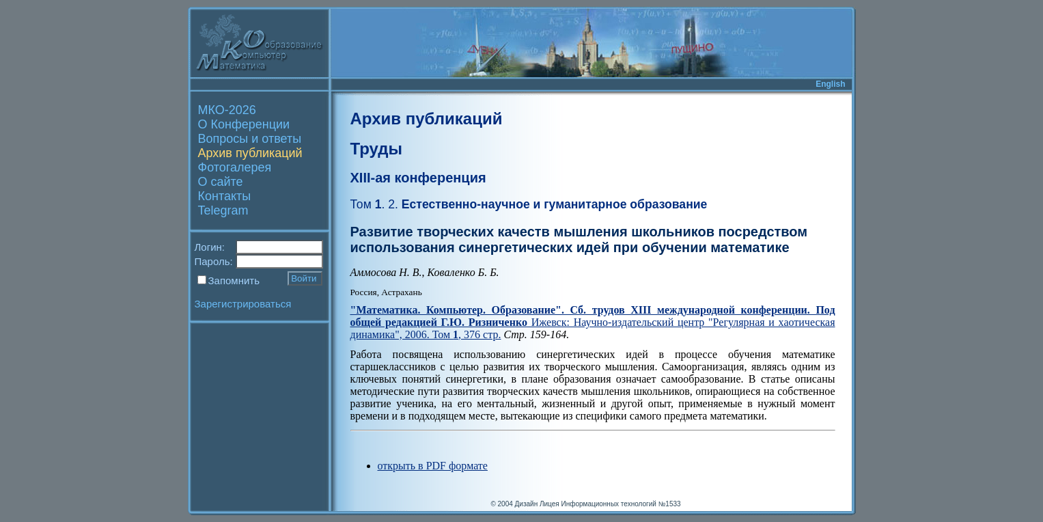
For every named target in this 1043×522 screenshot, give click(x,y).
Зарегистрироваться (243, 304)
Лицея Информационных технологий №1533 (610, 504)
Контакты (224, 196)
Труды (376, 148)
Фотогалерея (235, 167)
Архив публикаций (250, 153)
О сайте (220, 182)
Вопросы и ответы (250, 139)
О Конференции (244, 124)
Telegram (223, 210)
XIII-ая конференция (418, 177)
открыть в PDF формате (433, 465)
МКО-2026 (227, 110)
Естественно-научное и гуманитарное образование (529, 204)
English (830, 84)
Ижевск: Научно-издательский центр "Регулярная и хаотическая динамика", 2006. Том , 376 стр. (592, 322)
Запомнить (234, 280)
